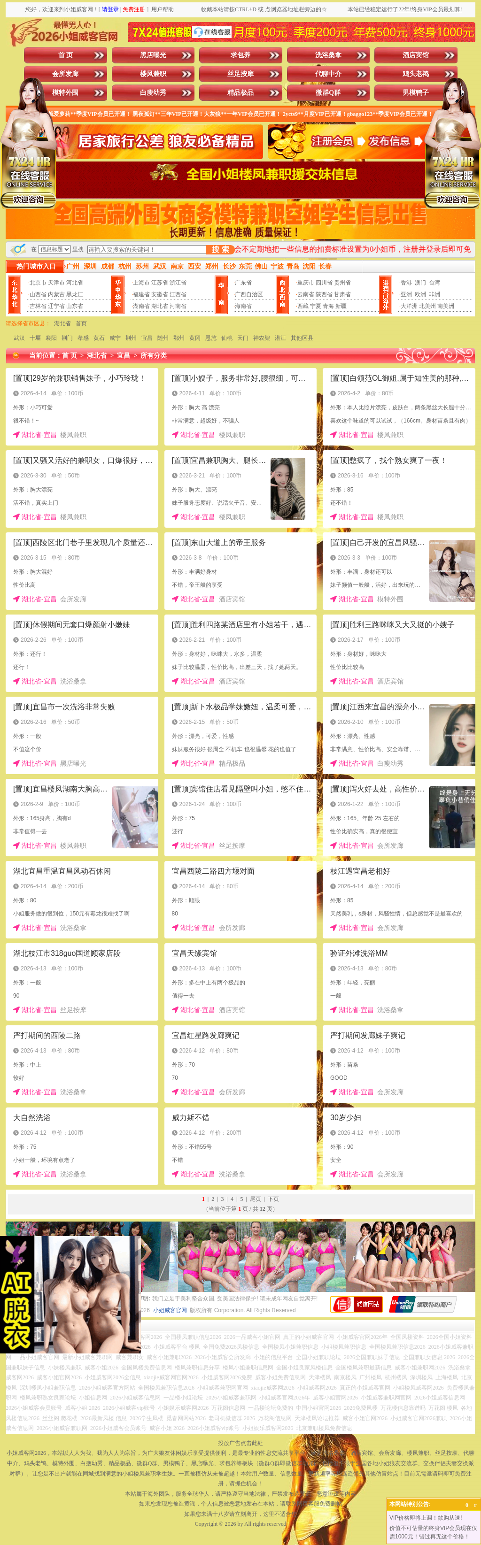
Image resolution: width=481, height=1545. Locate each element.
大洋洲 (409, 306)
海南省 (243, 306)
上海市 (141, 282)
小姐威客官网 (170, 1310)
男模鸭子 (416, 92)
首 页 (65, 55)
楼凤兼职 (153, 73)
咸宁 (115, 338)
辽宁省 (56, 306)
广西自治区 (249, 294)
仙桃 (227, 338)
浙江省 (178, 282)
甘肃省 (342, 294)
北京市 (38, 282)
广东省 (243, 282)
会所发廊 (65, 73)
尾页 (255, 1199)
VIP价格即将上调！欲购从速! (425, 1517)
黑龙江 (74, 294)
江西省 (178, 294)
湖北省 (159, 306)
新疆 (341, 306)
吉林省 (38, 306)
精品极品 (240, 92)
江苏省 (159, 282)
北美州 (427, 306)
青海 (328, 306)
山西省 (38, 294)
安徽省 (159, 294)
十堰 (35, 338)
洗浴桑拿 (328, 55)
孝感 (83, 338)
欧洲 (420, 294)
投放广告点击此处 (240, 1443)
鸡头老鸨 (416, 73)
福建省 (141, 294)
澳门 (420, 282)
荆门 (67, 338)
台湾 (434, 282)
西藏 (303, 306)
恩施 (211, 338)
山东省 (74, 306)
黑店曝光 (153, 55)
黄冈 (195, 338)
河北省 (74, 282)
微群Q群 (328, 92)
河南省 (178, 306)
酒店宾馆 (416, 55)
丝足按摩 (240, 73)
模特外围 (65, 92)
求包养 (240, 55)
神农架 (261, 338)
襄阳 (51, 338)
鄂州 (179, 338)
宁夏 (315, 306)
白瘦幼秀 (153, 92)
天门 (242, 338)
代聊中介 (328, 73)
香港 (406, 282)
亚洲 (406, 294)
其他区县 (302, 338)
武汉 (19, 338)
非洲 (434, 294)
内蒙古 (56, 294)
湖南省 (141, 306)
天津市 (56, 282)
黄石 (99, 338)
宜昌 (147, 338)
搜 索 (220, 250)
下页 (273, 1199)
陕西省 (324, 294)
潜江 (280, 338)
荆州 (131, 338)
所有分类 (153, 355)
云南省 (305, 294)
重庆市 (305, 282)
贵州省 (342, 282)
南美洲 (445, 306)
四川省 (324, 282)
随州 (163, 338)
